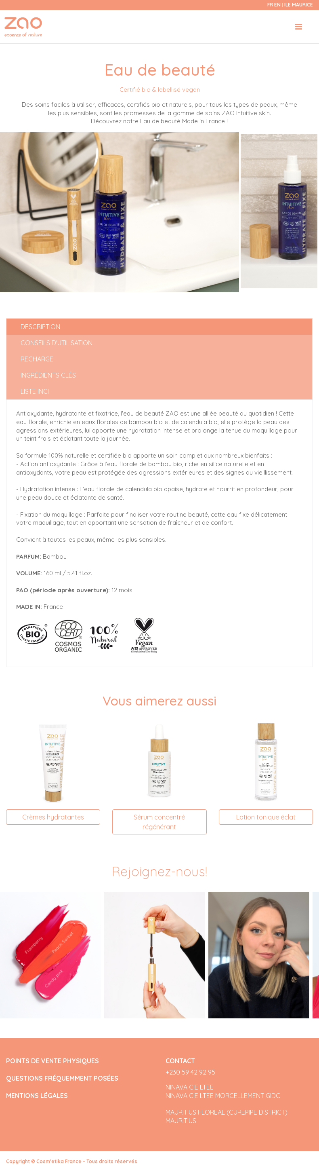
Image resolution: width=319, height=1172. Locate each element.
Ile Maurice (298, 5)
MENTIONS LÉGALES (37, 1096)
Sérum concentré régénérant (159, 822)
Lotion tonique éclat (266, 817)
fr (270, 5)
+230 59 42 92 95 (190, 1072)
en (277, 5)
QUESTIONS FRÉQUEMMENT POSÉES (62, 1078)
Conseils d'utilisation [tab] (56, 343)
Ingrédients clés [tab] (48, 375)
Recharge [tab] (37, 359)
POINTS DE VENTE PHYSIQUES (52, 1061)
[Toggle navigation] (298, 26)
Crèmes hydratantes (53, 817)
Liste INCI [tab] (35, 391)
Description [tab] (40, 327)
